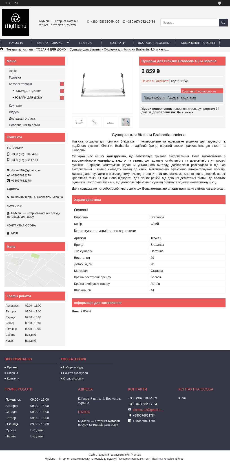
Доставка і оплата (22, 118)
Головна (16, 42)
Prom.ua (136, 454)
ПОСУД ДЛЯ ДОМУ (28, 90)
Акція (13, 71)
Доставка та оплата (154, 42)
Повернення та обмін (197, 42)
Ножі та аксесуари (75, 373)
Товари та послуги (19, 49)
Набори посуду (73, 367)
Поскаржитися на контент (134, 458)
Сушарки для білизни (85, 49)
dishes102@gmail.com (26, 170)
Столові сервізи (73, 378)
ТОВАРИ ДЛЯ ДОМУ (51, 49)
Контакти (117, 42)
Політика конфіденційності (168, 458)
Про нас (86, 42)
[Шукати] (223, 22)
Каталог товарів (49, 42)
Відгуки (14, 112)
